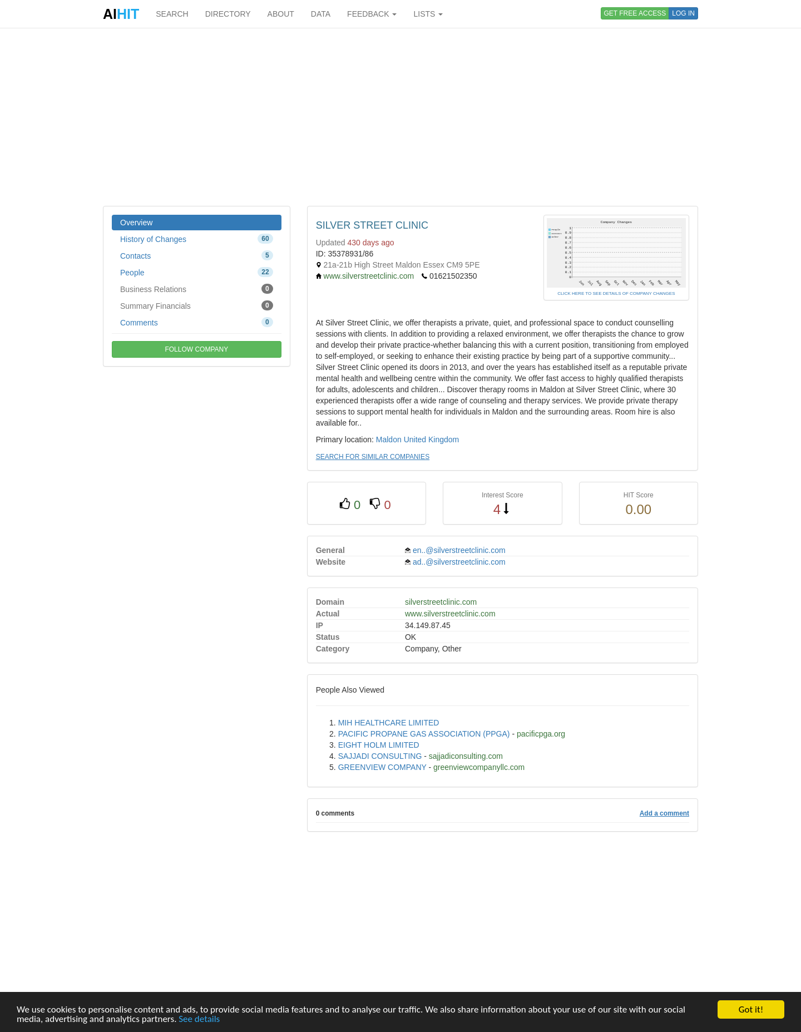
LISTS (428, 13)
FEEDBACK (372, 13)
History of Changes (196, 239)
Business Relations (196, 289)
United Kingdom (431, 439)
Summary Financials (196, 305)
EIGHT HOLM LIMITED (378, 744)
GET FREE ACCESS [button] (635, 13)
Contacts (196, 255)
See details (199, 1019)
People (196, 272)
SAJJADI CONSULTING (380, 756)
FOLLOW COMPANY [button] (196, 349)
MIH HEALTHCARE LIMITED (388, 722)
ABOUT (281, 13)
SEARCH (172, 13)
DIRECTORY (228, 13)
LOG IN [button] (683, 13)
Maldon (389, 439)
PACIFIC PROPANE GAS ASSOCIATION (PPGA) (424, 733)
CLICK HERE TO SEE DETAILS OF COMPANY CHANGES (616, 293)
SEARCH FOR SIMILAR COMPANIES (372, 457)
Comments (196, 322)
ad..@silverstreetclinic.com (459, 561)
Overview (136, 222)
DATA (320, 13)
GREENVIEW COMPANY (382, 767)
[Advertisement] (400, 117)
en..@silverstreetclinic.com (459, 550)
